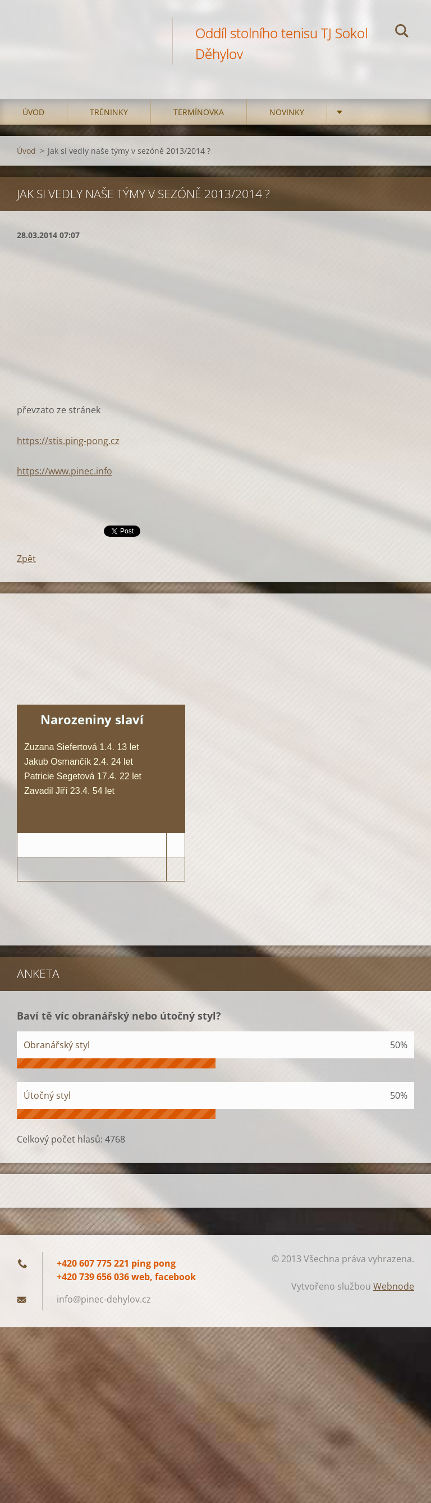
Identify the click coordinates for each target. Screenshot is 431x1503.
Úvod (33, 112)
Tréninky (109, 112)
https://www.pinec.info (64, 471)
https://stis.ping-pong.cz (68, 441)
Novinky (286, 112)
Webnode (393, 1286)
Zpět (26, 558)
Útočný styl (47, 1095)
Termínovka (198, 112)
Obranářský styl (57, 1045)
